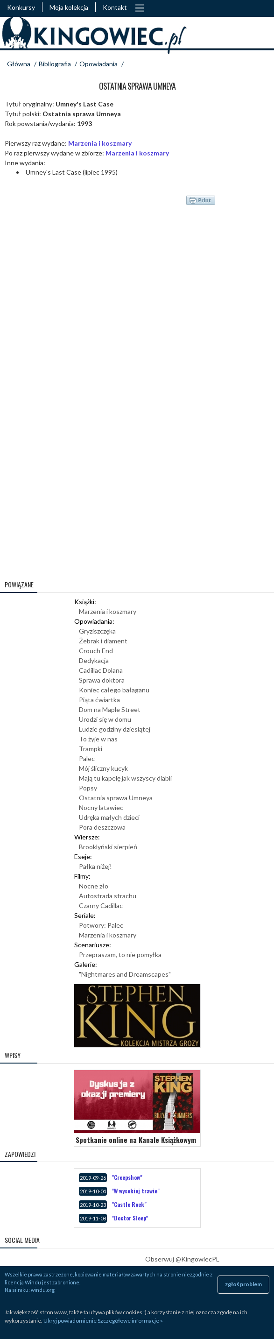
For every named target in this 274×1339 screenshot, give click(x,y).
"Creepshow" (127, 1177)
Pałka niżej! (95, 866)
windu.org (43, 1290)
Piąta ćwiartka (99, 700)
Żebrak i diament (103, 641)
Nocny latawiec (101, 807)
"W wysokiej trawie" (136, 1191)
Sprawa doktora (102, 680)
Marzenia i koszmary (100, 143)
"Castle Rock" (129, 1204)
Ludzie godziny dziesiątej (114, 729)
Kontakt (115, 7)
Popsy (88, 788)
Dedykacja (94, 660)
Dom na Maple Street (110, 709)
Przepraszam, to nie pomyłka (120, 954)
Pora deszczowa (102, 827)
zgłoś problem (243, 1284)
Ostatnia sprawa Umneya (116, 798)
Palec (87, 758)
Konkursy (21, 7)
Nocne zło (93, 886)
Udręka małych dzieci (109, 817)
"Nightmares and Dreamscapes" (125, 974)
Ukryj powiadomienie (70, 1320)
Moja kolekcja (68, 7)
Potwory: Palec (101, 925)
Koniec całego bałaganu (114, 690)
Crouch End (96, 651)
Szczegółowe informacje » (130, 1320)
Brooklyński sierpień (108, 847)
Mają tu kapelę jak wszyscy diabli (125, 778)
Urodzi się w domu (105, 719)
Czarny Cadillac (101, 905)
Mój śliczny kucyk (103, 768)
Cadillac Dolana (101, 670)
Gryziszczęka (97, 631)
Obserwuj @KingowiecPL (182, 1259)
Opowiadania (98, 64)
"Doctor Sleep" (130, 1218)
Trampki (90, 749)
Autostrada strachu (107, 896)
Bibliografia (55, 64)
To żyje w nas (98, 739)
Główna (18, 64)
